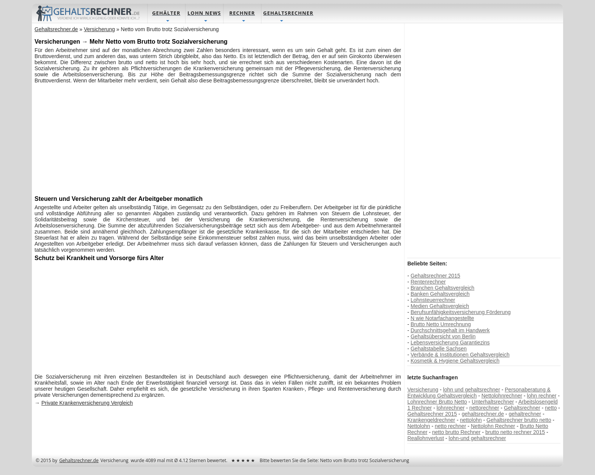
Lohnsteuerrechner (433, 300)
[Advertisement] (218, 139)
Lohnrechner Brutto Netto (437, 402)
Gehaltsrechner (522, 408)
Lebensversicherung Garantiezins (450, 343)
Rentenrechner (428, 282)
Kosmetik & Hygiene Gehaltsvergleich (455, 361)
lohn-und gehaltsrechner (477, 439)
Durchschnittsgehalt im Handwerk (450, 331)
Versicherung (422, 390)
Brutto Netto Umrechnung (441, 325)
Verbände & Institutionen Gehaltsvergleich (460, 355)
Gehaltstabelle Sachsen (439, 349)
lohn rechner (541, 396)
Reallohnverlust (425, 439)
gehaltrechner (524, 414)
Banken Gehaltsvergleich (440, 294)
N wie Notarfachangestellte (442, 319)
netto (551, 408)
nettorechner (484, 408)
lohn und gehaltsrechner (471, 390)
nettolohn (471, 420)
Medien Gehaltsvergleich (440, 306)
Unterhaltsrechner (493, 402)
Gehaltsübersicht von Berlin (443, 337)
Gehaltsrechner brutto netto (518, 420)
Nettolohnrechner (501, 396)
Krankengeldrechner (431, 420)
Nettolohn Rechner (493, 426)
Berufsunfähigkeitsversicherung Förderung (461, 312)
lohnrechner (450, 408)
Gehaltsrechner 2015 (435, 276)
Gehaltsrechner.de (79, 461)
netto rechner (450, 426)
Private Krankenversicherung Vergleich (87, 403)
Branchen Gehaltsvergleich (442, 288)
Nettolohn (418, 426)
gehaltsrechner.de (482, 414)
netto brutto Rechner (456, 432)
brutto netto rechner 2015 (515, 432)
